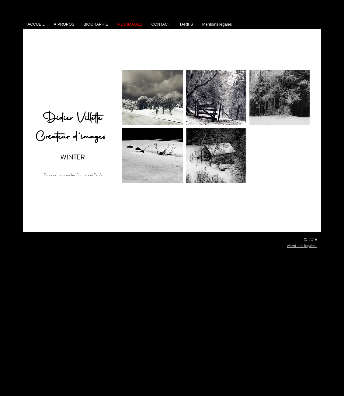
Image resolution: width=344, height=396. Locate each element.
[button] (152, 97)
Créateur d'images (72, 137)
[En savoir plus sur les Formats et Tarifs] (73, 175)
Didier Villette (72, 118)
